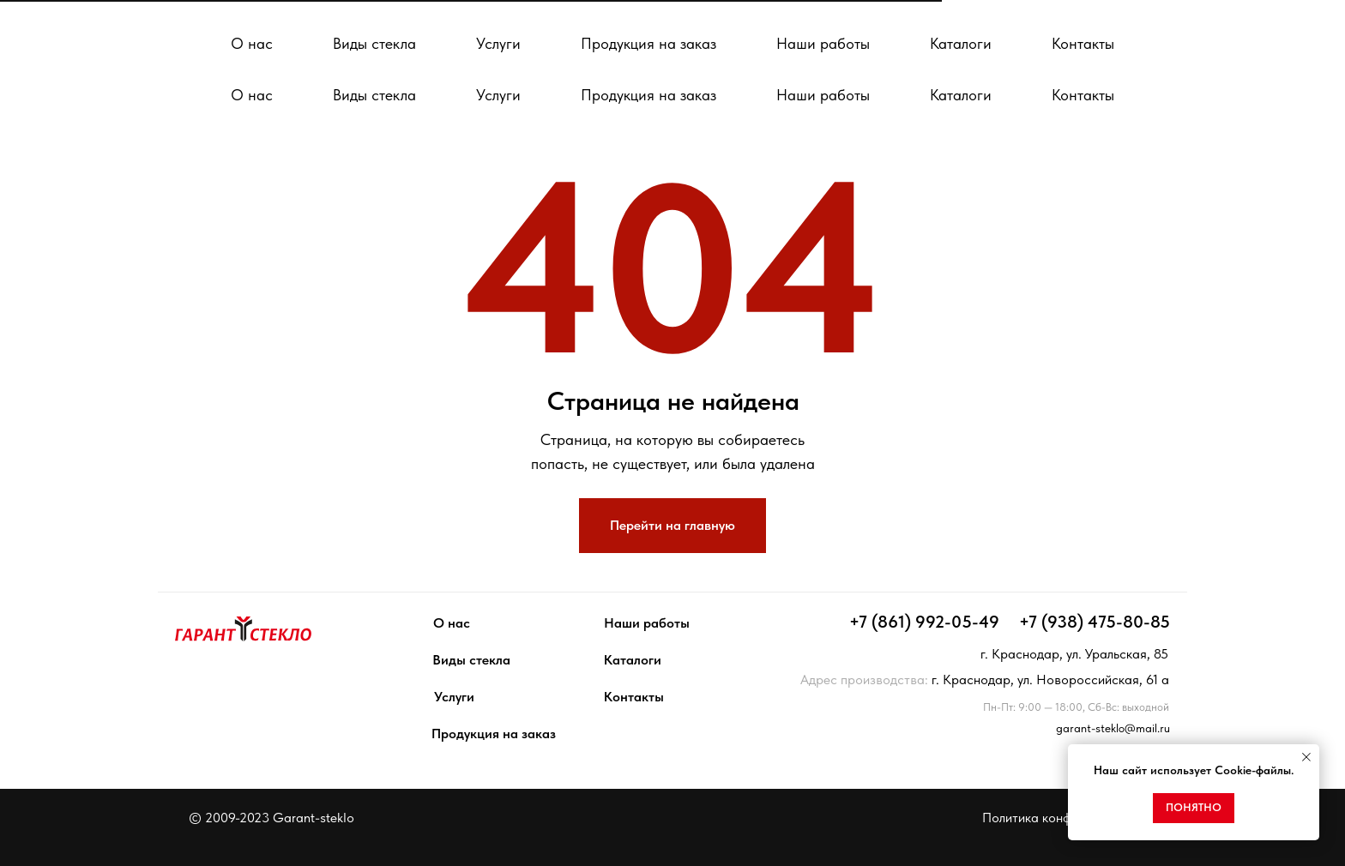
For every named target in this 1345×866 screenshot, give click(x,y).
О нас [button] (252, 95)
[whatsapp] (734, 34)
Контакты (1083, 95)
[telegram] (696, 34)
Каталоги (961, 95)
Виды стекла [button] (374, 95)
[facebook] (772, 34)
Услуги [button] (498, 95)
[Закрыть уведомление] (1306, 757)
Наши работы (823, 95)
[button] (1239, 34)
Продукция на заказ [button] (648, 95)
